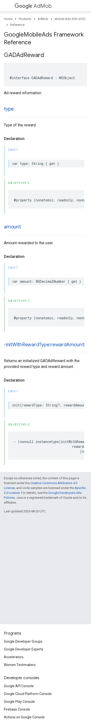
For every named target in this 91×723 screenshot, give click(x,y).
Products (25, 19)
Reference (17, 25)
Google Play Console (19, 702)
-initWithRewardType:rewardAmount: (44, 345)
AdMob (33, 6)
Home (8, 19)
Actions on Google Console (24, 717)
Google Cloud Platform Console (28, 694)
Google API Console (19, 686)
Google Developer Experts (23, 649)
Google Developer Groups (23, 641)
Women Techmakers (20, 665)
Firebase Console (17, 709)
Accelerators (14, 657)
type (9, 109)
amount (12, 227)
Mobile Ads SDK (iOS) (70, 19)
